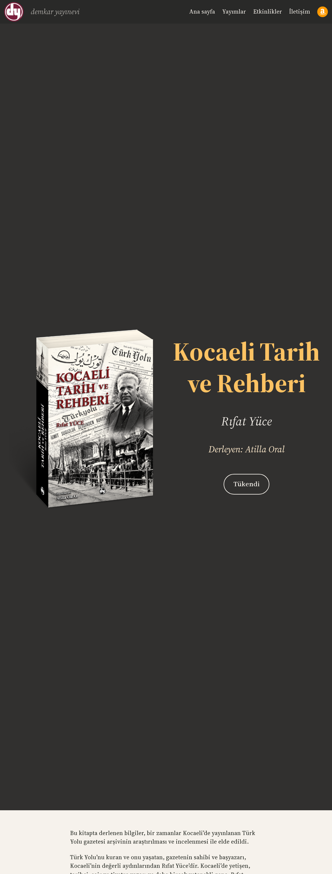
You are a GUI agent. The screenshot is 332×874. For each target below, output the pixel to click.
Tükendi (246, 484)
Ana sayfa (202, 12)
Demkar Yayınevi (55, 12)
